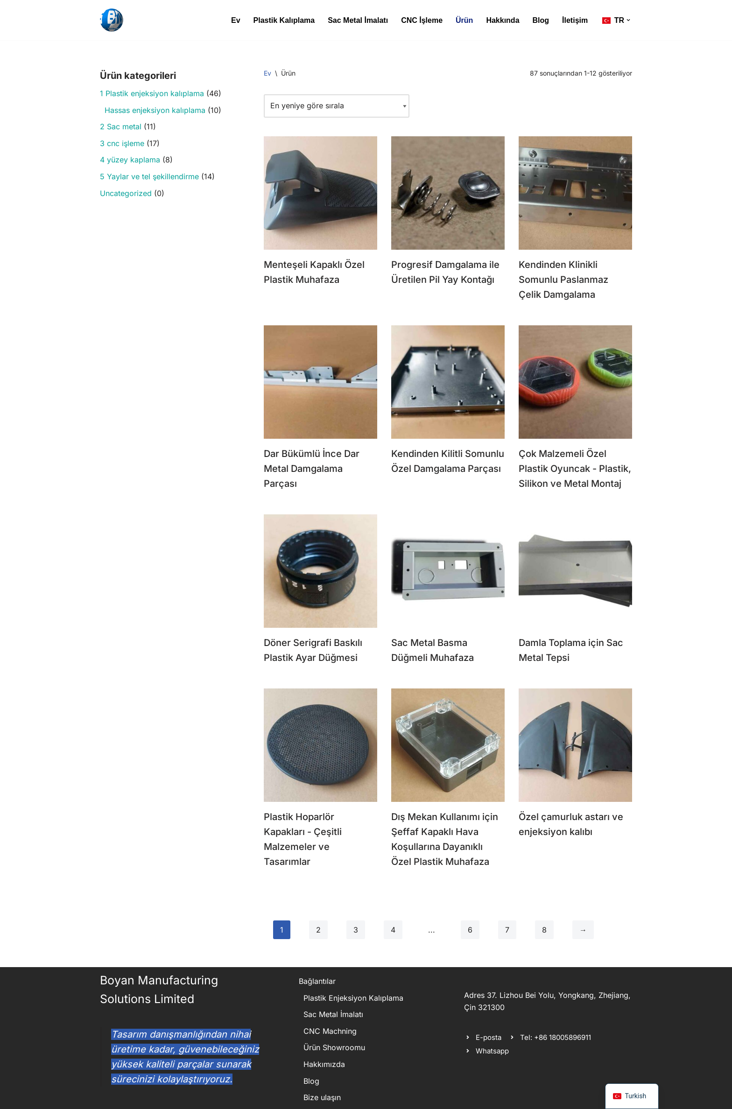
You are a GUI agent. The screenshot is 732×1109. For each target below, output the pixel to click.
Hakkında (502, 20)
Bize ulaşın (322, 1097)
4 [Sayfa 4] (393, 929)
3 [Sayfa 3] (355, 929)
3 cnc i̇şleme (122, 143)
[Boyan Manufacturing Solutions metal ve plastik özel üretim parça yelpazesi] (111, 20)
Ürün (464, 20)
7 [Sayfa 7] (507, 929)
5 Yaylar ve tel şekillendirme (149, 176)
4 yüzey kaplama (130, 159)
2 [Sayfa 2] (318, 929)
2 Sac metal (120, 126)
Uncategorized (126, 193)
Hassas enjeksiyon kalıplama (155, 110)
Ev (235, 20)
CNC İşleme (422, 20)
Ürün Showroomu (334, 1047)
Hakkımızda (324, 1064)
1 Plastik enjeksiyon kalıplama (152, 93)
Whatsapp (492, 1050)
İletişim (575, 20)
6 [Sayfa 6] (470, 929)
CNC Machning (330, 1031)
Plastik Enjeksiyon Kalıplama (353, 998)
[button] (628, 20)
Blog (541, 20)
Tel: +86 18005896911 (555, 1037)
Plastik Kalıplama (284, 20)
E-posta (488, 1037)
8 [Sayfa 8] (544, 929)
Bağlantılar (317, 981)
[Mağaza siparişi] (336, 106)
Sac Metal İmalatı (358, 20)
